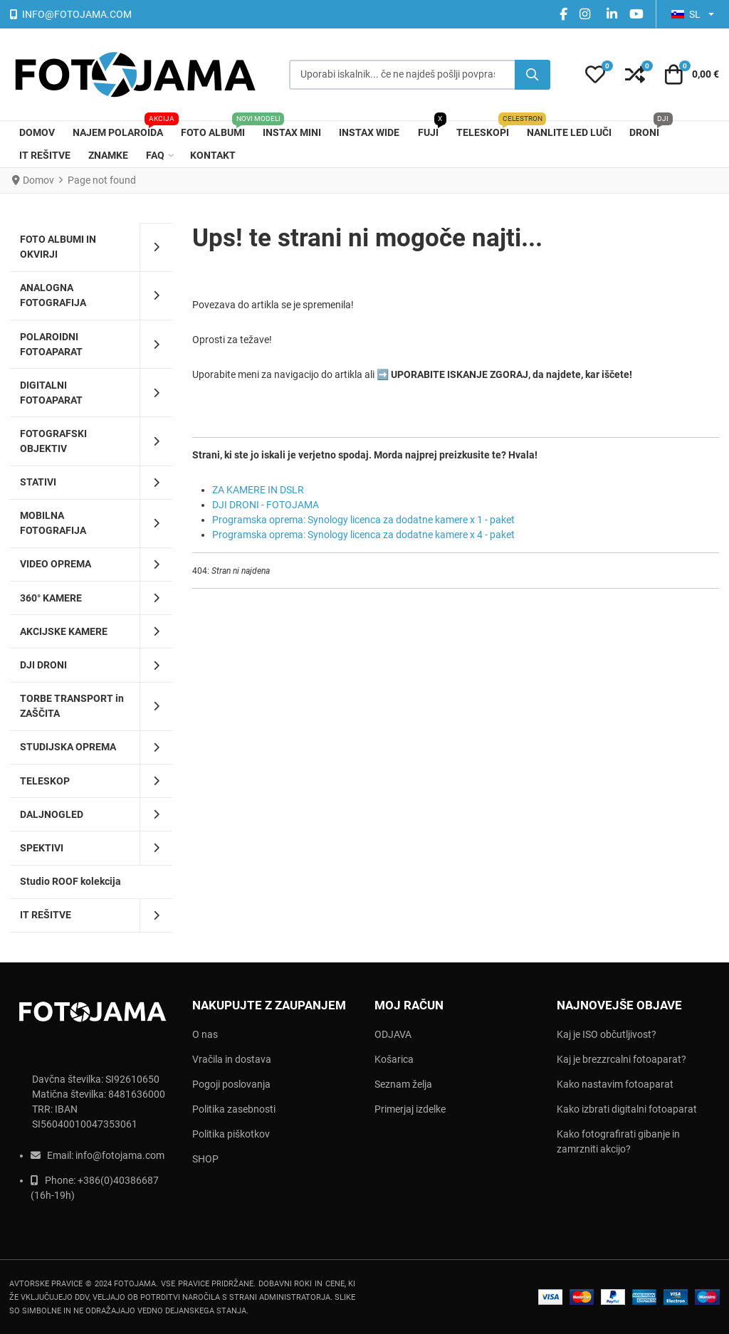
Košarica (394, 1059)
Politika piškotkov (231, 1134)
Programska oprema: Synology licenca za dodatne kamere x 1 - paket (363, 519)
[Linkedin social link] (611, 13)
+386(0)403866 (112, 1180)
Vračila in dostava (231, 1059)
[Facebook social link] (563, 13)
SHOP (205, 1159)
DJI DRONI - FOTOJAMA (265, 504)
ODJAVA (392, 1034)
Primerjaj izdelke (410, 1109)
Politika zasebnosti (234, 1109)
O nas (205, 1034)
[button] (595, 75)
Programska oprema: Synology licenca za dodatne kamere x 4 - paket (363, 534)
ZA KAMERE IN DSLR (258, 489)
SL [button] (686, 14)
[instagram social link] (587, 13)
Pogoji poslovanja (231, 1084)
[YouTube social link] (636, 13)
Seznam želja (403, 1084)
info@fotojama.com (119, 1155)
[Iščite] (532, 75)
